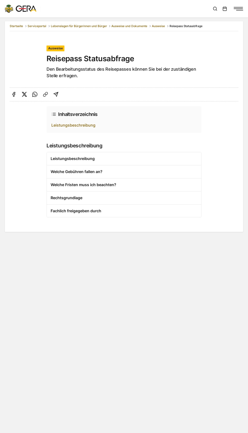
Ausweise (158, 26)
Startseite (16, 26)
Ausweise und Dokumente (129, 26)
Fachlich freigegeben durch (76, 210)
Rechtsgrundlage (66, 197)
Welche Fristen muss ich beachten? (83, 184)
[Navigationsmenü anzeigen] (238, 9)
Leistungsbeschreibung (73, 125)
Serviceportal (37, 26)
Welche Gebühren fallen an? (76, 171)
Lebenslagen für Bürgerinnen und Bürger (79, 26)
